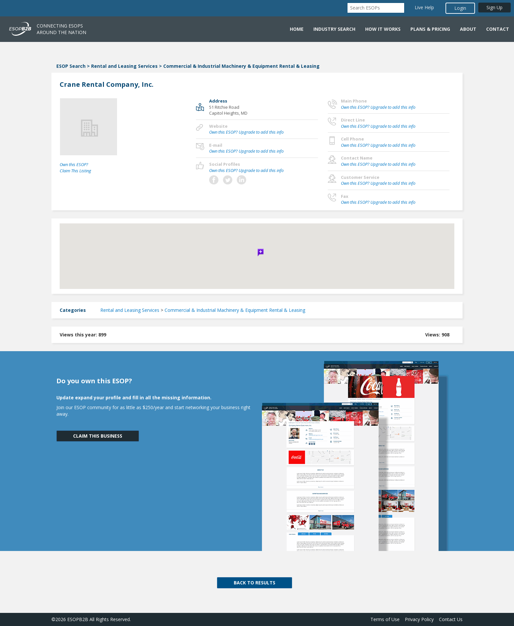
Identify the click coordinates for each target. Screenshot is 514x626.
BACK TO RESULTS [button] (254, 582)
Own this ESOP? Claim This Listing (75, 167)
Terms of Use (385, 619)
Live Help (424, 7)
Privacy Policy (419, 619)
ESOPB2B (77, 619)
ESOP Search (71, 66)
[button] (257, 251)
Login (460, 8)
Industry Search (334, 29)
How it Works (383, 29)
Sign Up (494, 7)
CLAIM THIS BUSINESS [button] (97, 436)
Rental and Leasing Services (124, 66)
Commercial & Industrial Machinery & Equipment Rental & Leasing (241, 66)
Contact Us (451, 619)
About (468, 29)
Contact (497, 29)
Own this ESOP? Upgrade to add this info (246, 132)
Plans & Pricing (430, 29)
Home (297, 29)
